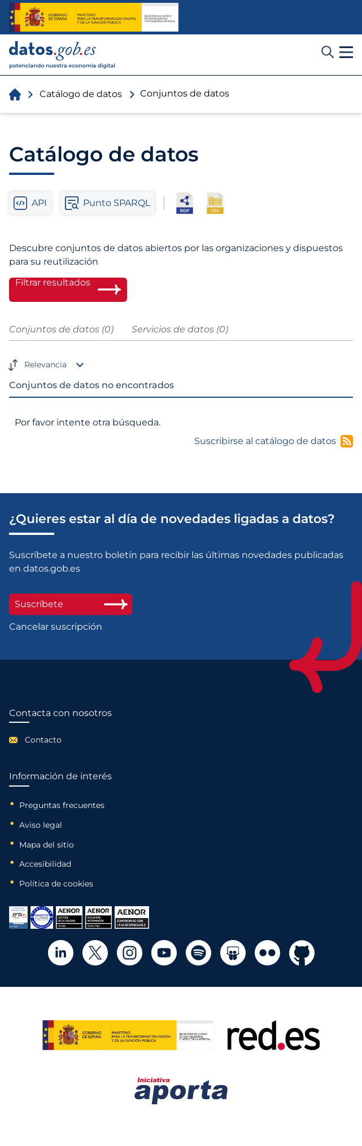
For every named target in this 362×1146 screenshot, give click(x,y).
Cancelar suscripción (55, 627)
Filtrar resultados (52, 283)
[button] (346, 52)
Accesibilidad (45, 864)
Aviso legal (40, 825)
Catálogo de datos (81, 94)
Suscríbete (71, 604)
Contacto (43, 740)
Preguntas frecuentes (61, 805)
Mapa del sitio (46, 845)
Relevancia (45, 364)
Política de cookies (56, 884)
